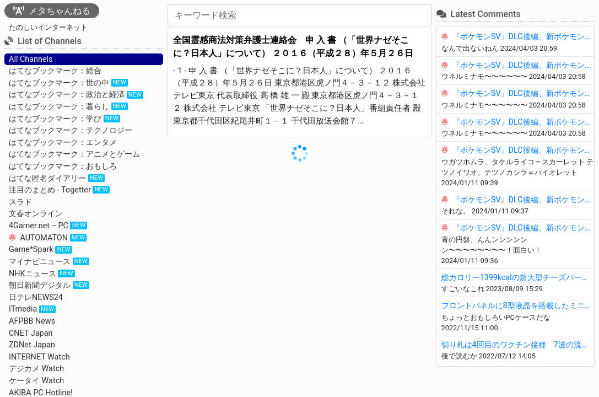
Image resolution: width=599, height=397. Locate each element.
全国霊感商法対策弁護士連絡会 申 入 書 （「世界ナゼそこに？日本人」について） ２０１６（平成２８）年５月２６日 (293, 46)
